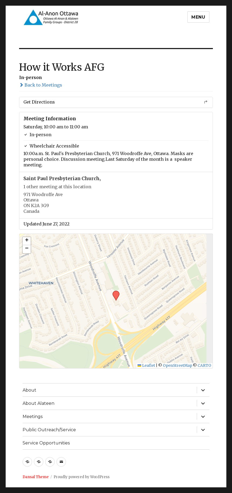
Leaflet (146, 365)
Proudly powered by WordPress (82, 477)
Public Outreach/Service (49, 429)
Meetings (33, 416)
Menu (198, 17)
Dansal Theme (36, 477)
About (29, 390)
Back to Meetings (40, 85)
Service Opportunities (46, 443)
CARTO (204, 365)
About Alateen (38, 403)
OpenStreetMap (177, 365)
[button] (114, 292)
